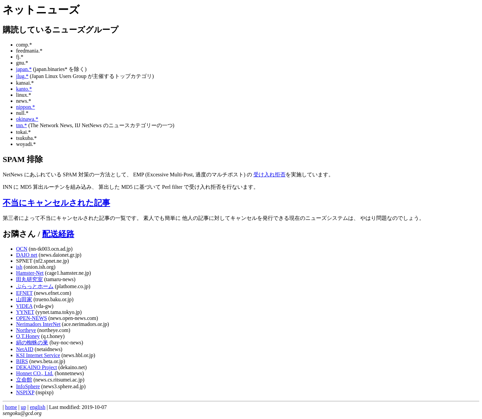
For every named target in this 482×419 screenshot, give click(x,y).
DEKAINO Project (36, 367)
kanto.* (24, 89)
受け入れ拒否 (269, 174)
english (37, 407)
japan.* (24, 69)
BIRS (22, 361)
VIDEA (24, 306)
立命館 (24, 380)
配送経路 (58, 234)
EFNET (24, 293)
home (11, 407)
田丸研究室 (29, 279)
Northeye (26, 330)
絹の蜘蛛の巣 (32, 342)
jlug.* (22, 76)
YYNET (25, 312)
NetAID (24, 349)
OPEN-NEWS (31, 318)
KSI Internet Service (38, 355)
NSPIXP (25, 392)
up (23, 407)
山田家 (24, 299)
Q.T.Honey (28, 336)
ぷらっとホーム (35, 286)
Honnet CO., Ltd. (35, 373)
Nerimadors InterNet (38, 324)
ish (19, 267)
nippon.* (25, 107)
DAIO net (26, 255)
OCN (21, 249)
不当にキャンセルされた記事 (56, 202)
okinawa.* (27, 119)
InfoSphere (28, 386)
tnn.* (21, 125)
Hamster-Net (30, 273)
